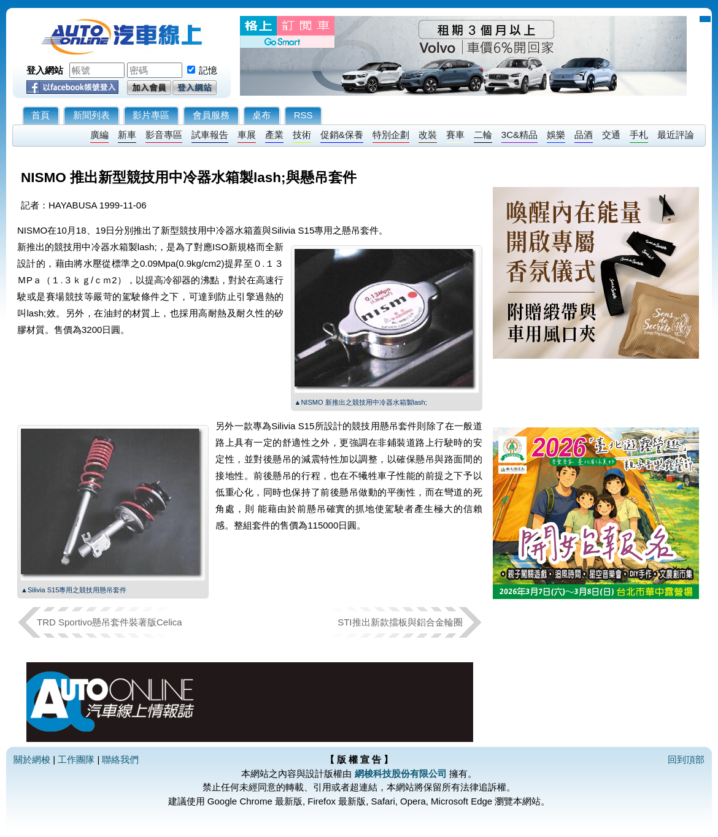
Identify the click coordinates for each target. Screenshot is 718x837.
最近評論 (675, 134)
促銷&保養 (341, 134)
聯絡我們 (120, 759)
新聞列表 (91, 115)
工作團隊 (76, 759)
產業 (274, 134)
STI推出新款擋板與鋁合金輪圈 (400, 622)
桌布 (261, 115)
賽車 (455, 134)
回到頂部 (686, 759)
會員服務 (211, 115)
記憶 (208, 70)
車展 (246, 134)
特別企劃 (391, 134)
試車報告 (209, 134)
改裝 (428, 134)
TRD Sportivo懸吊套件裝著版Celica (109, 622)
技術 (302, 134)
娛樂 (556, 134)
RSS (303, 115)
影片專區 (151, 115)
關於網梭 (32, 759)
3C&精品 (519, 134)
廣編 (99, 134)
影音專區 (163, 134)
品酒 (583, 134)
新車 (127, 134)
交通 (611, 134)
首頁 (40, 115)
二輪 (483, 134)
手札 (639, 134)
